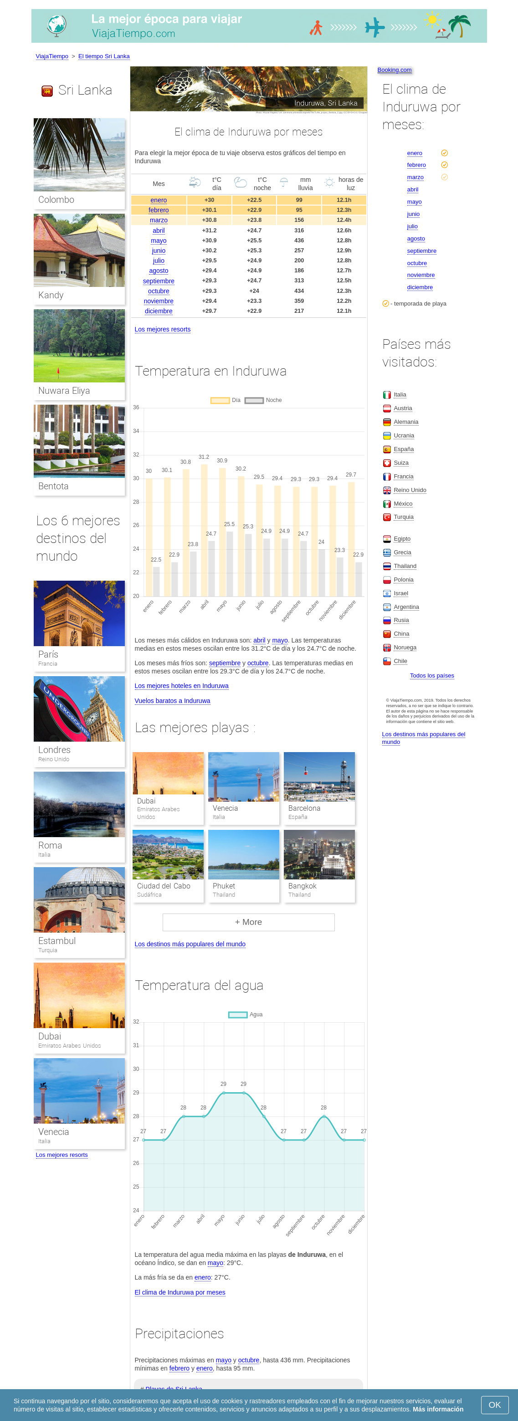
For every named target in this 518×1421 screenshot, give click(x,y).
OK (495, 1405)
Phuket (224, 886)
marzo (159, 220)
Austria (403, 408)
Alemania (406, 421)
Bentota (53, 486)
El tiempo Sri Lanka (104, 56)
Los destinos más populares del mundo (190, 944)
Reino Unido (54, 759)
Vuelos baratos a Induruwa (172, 700)
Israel (401, 593)
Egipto (402, 538)
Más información (438, 1409)
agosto (158, 270)
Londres (54, 749)
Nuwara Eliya (64, 390)
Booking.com (395, 69)
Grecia (402, 552)
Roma (50, 845)
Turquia (47, 950)
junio (159, 250)
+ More (248, 922)
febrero (159, 210)
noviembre (159, 301)
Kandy (51, 295)
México (403, 503)
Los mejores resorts (163, 329)
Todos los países (432, 675)
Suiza (401, 462)
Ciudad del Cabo (163, 886)
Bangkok (302, 886)
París (48, 654)
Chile (400, 661)
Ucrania (404, 435)
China (401, 633)
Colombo (56, 199)
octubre (158, 291)
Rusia (401, 620)
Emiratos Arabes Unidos (69, 1045)
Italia (44, 854)
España (404, 449)
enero (159, 200)
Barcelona (304, 808)
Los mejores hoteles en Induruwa (182, 685)
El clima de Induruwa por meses (180, 1292)
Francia (47, 663)
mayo (158, 240)
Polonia (403, 579)
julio (158, 260)
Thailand (405, 565)
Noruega (405, 647)
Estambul (57, 940)
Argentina (406, 606)
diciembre (159, 311)
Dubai (146, 801)
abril (158, 230)
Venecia (225, 808)
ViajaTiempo (52, 56)
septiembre (158, 281)
